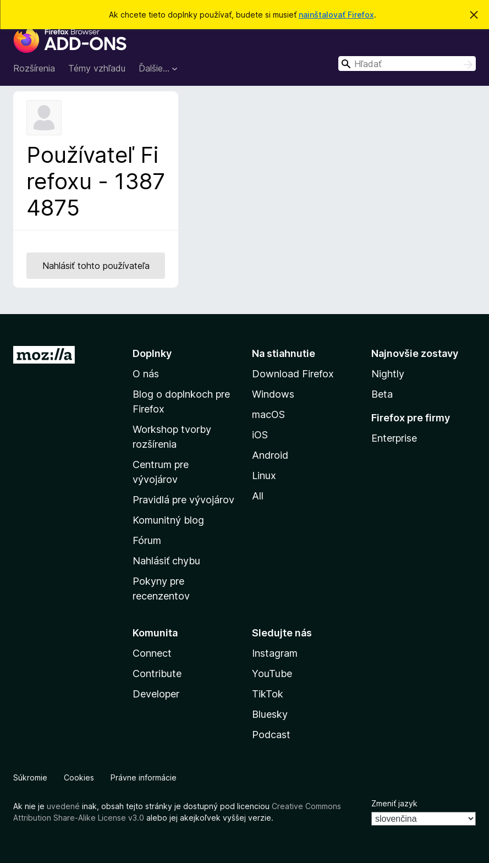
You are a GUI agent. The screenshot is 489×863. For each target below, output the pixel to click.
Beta (382, 394)
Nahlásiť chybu (166, 561)
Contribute (157, 673)
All (257, 496)
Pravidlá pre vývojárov (183, 499)
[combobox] (407, 63)
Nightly (387, 374)
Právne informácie (144, 777)
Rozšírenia (34, 68)
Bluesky (270, 714)
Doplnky (152, 353)
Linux (264, 475)
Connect (152, 653)
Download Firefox (293, 374)
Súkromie (30, 777)
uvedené (63, 806)
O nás (146, 374)
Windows (273, 394)
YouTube (272, 673)
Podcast (271, 734)
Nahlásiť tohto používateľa (96, 265)
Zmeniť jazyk (394, 803)
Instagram (275, 653)
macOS (268, 414)
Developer (156, 694)
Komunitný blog (168, 520)
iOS (260, 435)
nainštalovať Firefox (336, 14)
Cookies (79, 777)
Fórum (147, 540)
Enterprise (394, 438)
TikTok (267, 694)
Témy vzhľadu (96, 68)
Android (270, 455)
